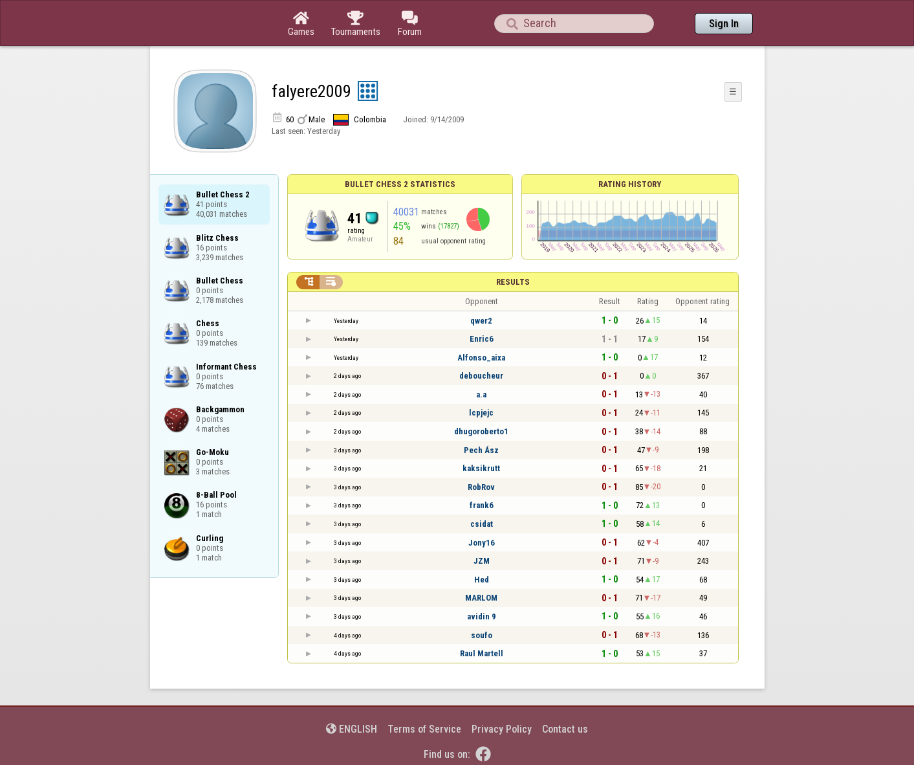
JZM (481, 561)
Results (513, 282)
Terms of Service (424, 729)
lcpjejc (481, 412)
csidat (481, 524)
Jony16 (481, 543)
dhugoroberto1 (481, 431)
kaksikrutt (481, 468)
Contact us (565, 729)
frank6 (482, 505)
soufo (481, 635)
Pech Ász (481, 450)
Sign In (724, 23)
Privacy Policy (502, 729)
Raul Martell (481, 653)
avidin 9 (481, 616)
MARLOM (481, 598)
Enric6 (482, 339)
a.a (481, 394)
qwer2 (481, 321)
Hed (481, 579)
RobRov (481, 487)
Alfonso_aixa (481, 357)
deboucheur (481, 376)
